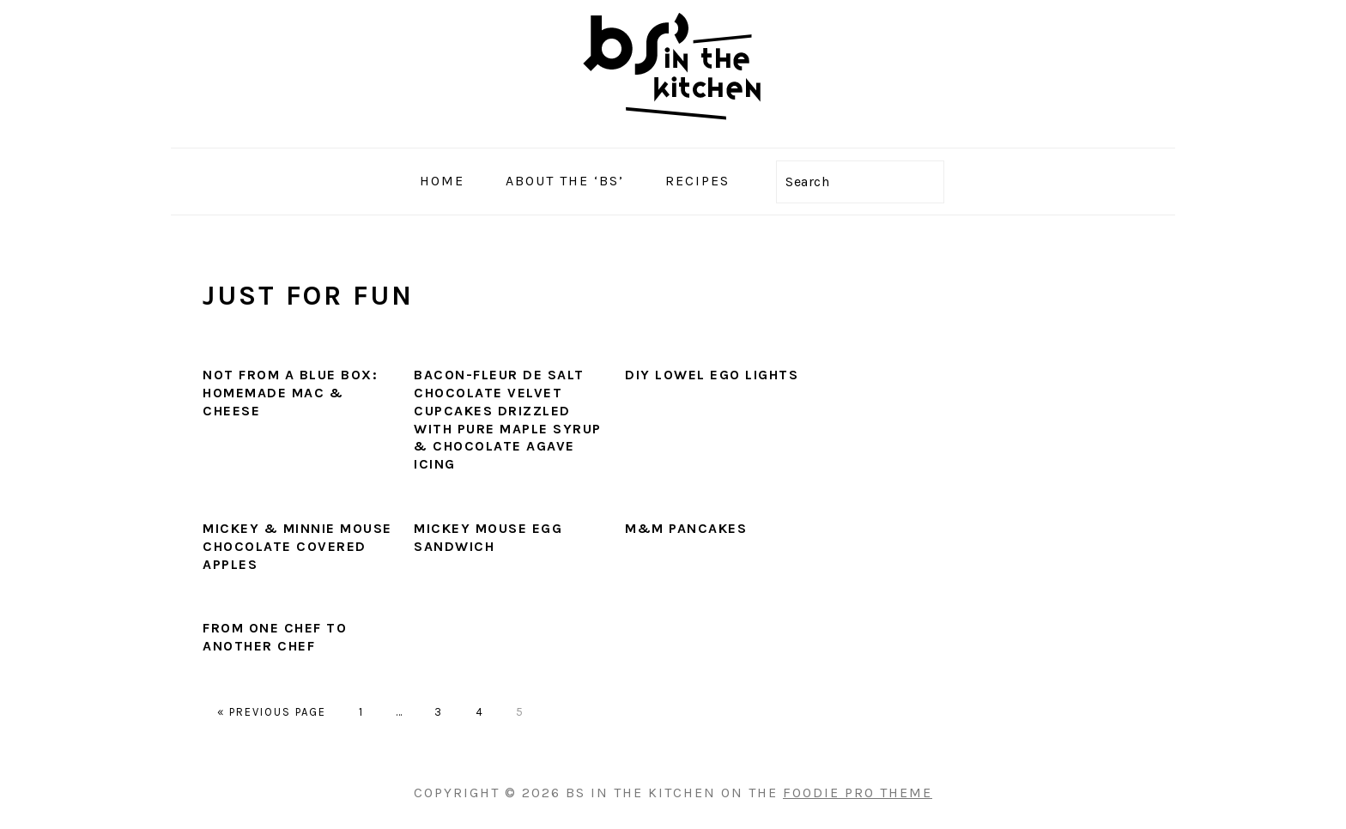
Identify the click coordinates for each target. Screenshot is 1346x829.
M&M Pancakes (686, 528)
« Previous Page (271, 711)
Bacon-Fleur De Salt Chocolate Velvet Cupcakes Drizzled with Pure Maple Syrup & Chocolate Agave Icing (508, 419)
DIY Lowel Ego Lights (711, 374)
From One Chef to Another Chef (275, 637)
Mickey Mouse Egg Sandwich (488, 537)
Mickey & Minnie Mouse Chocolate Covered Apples (297, 546)
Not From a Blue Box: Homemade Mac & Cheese (290, 392)
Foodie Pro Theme (857, 792)
